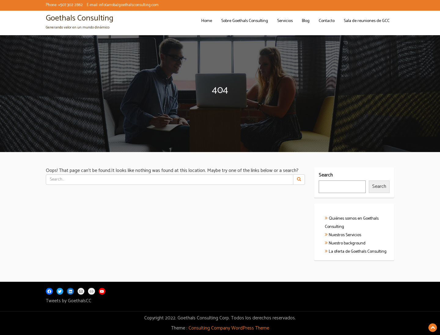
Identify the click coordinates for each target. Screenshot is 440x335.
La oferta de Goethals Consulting (358, 251)
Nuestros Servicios (345, 235)
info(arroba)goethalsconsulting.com (129, 5)
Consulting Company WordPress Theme (229, 328)
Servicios (285, 20)
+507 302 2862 (70, 5)
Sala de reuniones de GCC (367, 20)
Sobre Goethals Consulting (244, 20)
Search (326, 175)
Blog (306, 20)
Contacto (327, 20)
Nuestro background (347, 243)
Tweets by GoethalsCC (68, 301)
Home (206, 20)
